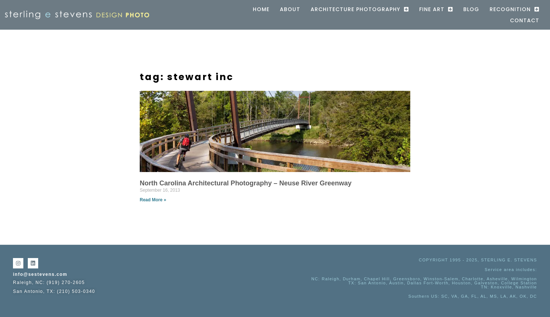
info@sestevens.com (40, 274)
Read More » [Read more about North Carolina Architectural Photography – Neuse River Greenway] (153, 199)
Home (261, 9)
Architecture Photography (360, 9)
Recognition (514, 9)
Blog (471, 9)
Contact (524, 20)
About (290, 9)
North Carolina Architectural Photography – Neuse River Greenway (245, 183)
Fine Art (436, 9)
